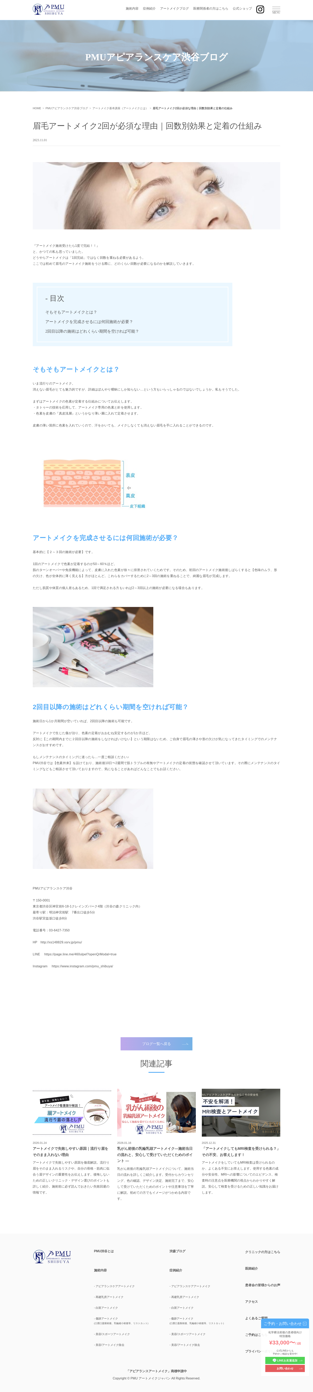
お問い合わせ (285, 1368)
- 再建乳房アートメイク (109, 1297)
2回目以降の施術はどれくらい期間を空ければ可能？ (92, 331)
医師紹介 (251, 1268)
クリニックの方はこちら (262, 1252)
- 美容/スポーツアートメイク (112, 1334)
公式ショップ (242, 8)
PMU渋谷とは (104, 1251)
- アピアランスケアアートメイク (114, 1286)
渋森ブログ (177, 1251)
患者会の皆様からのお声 (262, 1285)
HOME (37, 108)
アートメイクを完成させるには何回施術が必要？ (89, 321)
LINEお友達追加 (285, 1360)
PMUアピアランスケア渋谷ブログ (67, 108)
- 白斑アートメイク (106, 1307)
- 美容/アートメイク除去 (109, 1344)
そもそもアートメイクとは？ (71, 312)
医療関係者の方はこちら (210, 8)
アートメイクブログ (174, 8)
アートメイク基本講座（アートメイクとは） (120, 108)
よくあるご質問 (256, 1318)
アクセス (251, 1301)
